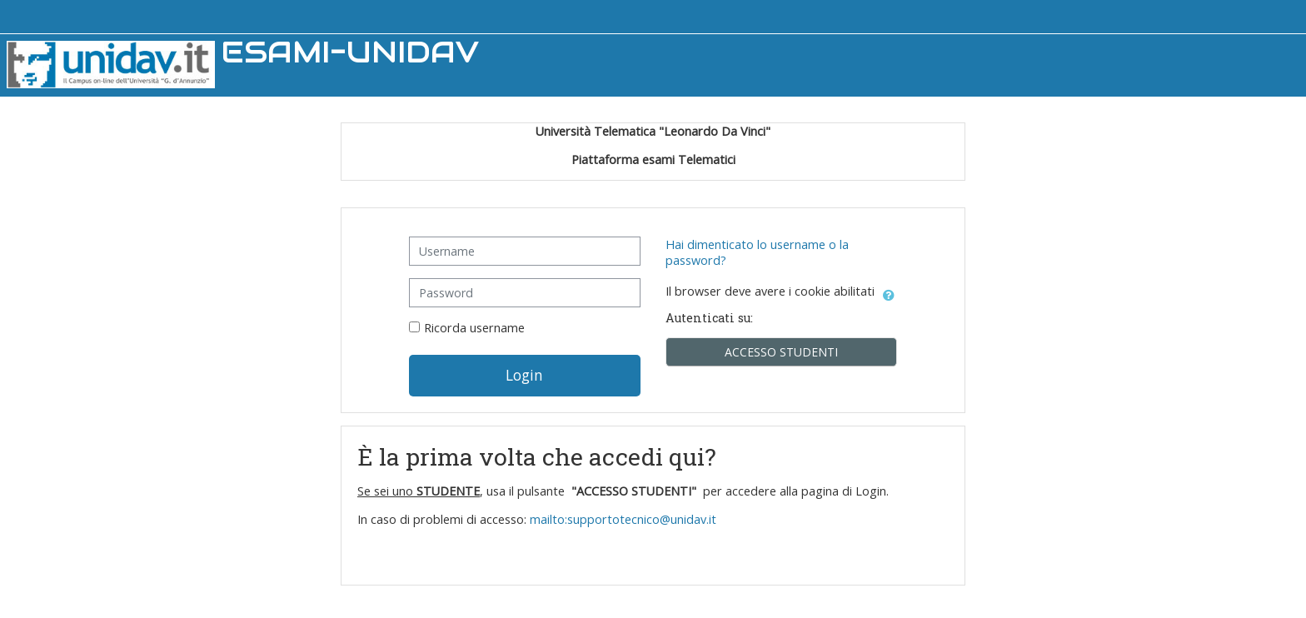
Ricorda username (474, 328)
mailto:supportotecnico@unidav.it (625, 519)
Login (524, 375)
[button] (888, 292)
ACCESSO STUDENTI (781, 352)
